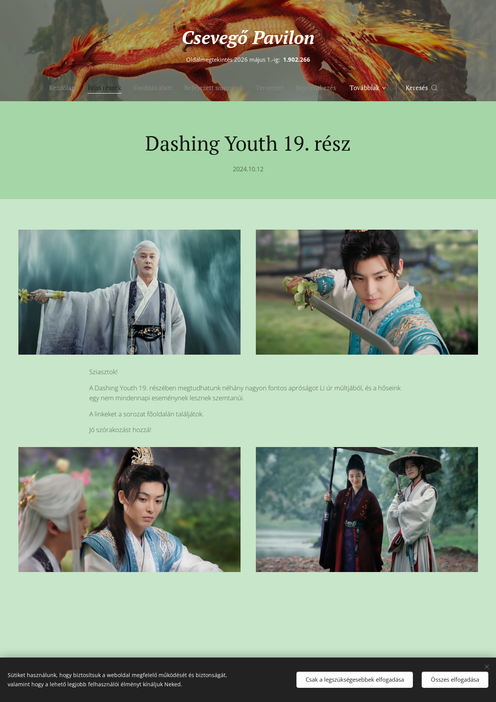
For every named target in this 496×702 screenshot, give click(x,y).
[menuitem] (65, 87)
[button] (421, 87)
